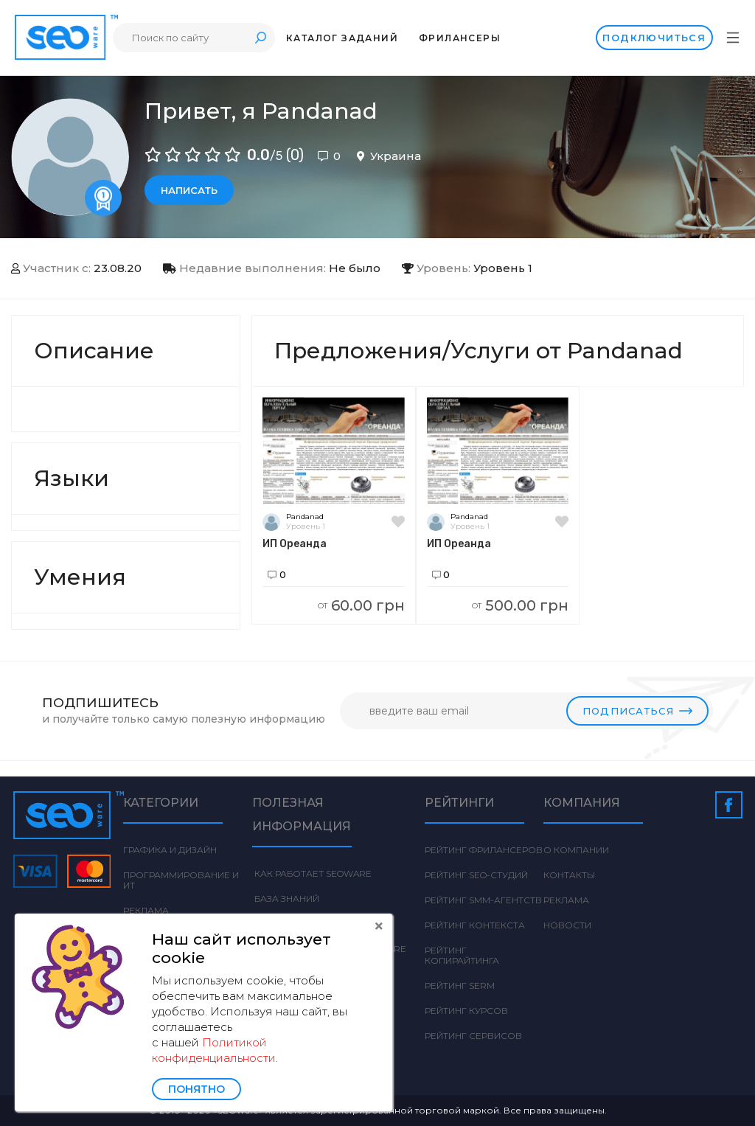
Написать (189, 190)
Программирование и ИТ (181, 880)
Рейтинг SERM (460, 985)
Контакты (569, 874)
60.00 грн (361, 605)
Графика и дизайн (170, 849)
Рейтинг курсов (466, 1010)
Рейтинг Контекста (475, 925)
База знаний (285, 898)
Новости (567, 925)
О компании (576, 849)
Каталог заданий (342, 38)
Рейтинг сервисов (473, 1035)
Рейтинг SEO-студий (476, 874)
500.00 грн (520, 605)
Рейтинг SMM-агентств (483, 900)
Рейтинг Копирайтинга (462, 955)
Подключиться (654, 38)
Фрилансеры (460, 38)
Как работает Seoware (312, 873)
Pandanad (305, 516)
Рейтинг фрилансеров (484, 849)
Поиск (260, 37)
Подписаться (637, 710)
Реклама (146, 910)
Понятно (196, 1089)
